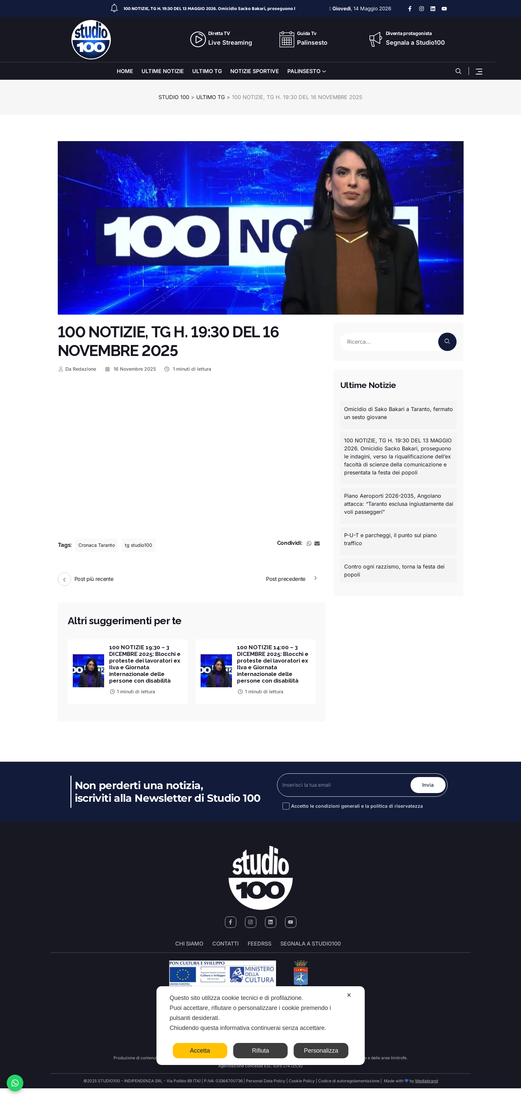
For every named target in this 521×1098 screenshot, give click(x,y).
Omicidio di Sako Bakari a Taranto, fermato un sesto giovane (398, 413)
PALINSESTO (303, 71)
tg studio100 (146, 545)
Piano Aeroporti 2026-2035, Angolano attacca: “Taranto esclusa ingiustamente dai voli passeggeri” (398, 503)
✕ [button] (348, 995)
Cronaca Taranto (99, 545)
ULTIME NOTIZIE (163, 71)
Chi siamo (189, 953)
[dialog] (260, 1025)
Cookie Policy (302, 1090)
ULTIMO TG (207, 71)
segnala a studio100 (310, 953)
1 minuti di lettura (188, 369)
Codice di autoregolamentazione (348, 1090)
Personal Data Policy (265, 1090)
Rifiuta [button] (260, 1050)
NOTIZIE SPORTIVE (254, 71)
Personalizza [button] (321, 1050)
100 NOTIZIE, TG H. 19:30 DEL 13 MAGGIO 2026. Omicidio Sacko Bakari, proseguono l (209, 8)
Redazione (77, 369)
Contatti (225, 953)
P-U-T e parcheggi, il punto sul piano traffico (390, 539)
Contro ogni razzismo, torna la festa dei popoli (394, 570)
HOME (125, 71)
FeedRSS (259, 953)
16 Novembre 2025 (130, 369)
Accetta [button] (200, 1050)
